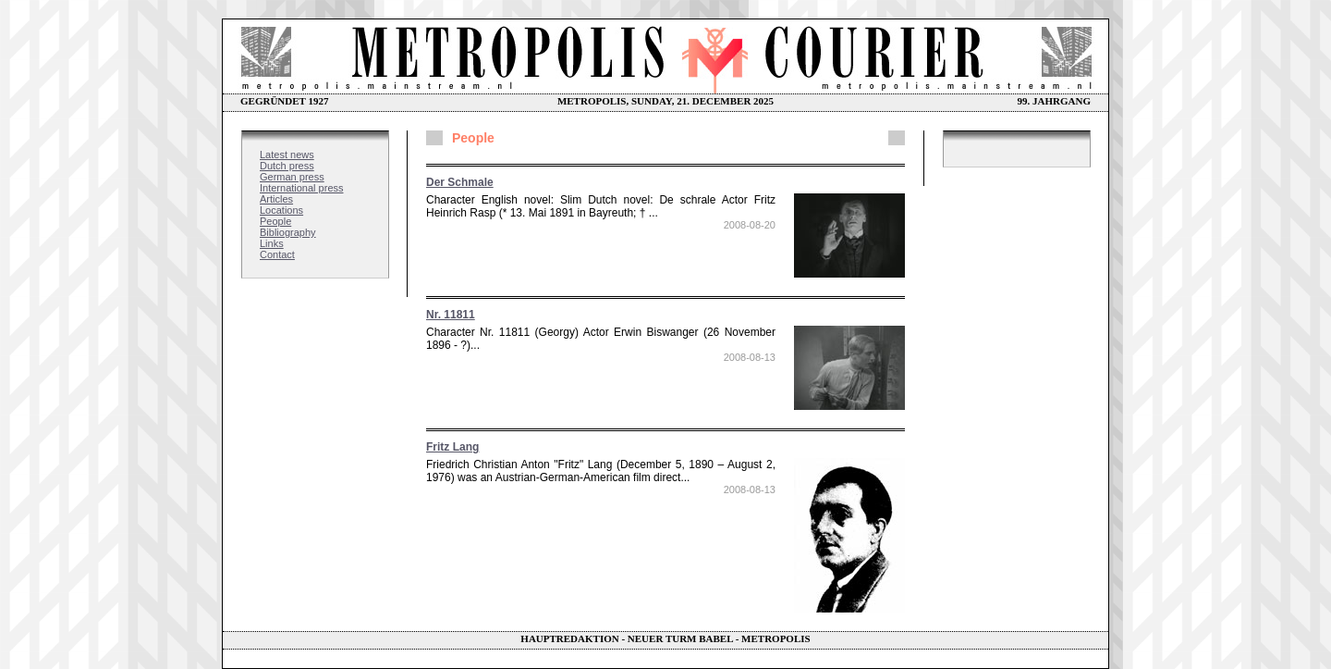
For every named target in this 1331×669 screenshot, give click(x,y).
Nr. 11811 (450, 314)
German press (292, 176)
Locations (281, 210)
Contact (277, 254)
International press (302, 187)
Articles (276, 198)
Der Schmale (460, 182)
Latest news (287, 154)
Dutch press (287, 165)
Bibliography (288, 232)
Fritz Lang (452, 446)
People (275, 221)
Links (272, 243)
